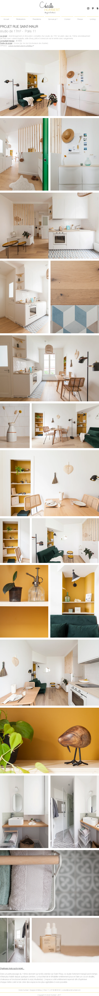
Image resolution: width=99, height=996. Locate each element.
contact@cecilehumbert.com (71, 990)
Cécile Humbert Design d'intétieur (20, 46)
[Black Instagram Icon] (88, 8)
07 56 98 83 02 (56, 990)
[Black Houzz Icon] (97, 8)
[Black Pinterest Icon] (92, 8)
